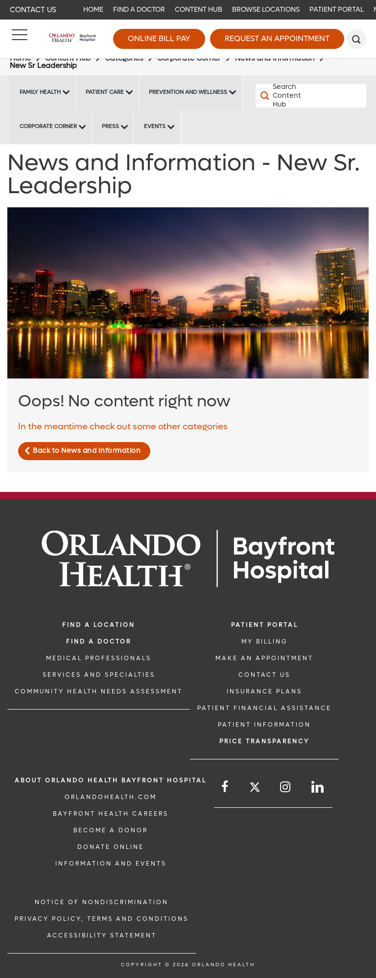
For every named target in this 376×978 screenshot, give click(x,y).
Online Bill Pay (159, 38)
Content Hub (198, 9)
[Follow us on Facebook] (225, 787)
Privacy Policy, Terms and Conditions (101, 919)
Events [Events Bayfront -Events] (154, 126)
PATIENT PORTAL (264, 625)
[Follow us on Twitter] (254, 788)
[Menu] (19, 39)
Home (93, 9)
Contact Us (33, 10)
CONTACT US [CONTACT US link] (264, 675)
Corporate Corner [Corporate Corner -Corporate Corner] (48, 126)
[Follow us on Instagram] (286, 787)
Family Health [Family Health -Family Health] (40, 92)
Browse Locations (266, 9)
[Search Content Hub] (283, 96)
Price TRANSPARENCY (264, 741)
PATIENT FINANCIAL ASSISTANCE (264, 708)
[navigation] (188, 10)
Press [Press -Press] (110, 126)
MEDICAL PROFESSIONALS (98, 658)
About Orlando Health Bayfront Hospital (111, 780)
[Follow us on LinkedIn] (318, 787)
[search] (356, 39)
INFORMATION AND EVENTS (110, 863)
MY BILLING (264, 641)
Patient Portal (336, 9)
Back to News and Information (87, 450)
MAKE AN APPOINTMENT (264, 658)
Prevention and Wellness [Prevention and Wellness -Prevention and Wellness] (188, 92)
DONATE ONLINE (110, 847)
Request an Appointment (277, 38)
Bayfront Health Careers (110, 814)
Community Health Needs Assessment (99, 691)
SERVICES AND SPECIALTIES (99, 675)
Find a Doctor (139, 9)
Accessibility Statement (102, 935)
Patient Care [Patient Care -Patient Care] (105, 92)
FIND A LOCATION (98, 625)
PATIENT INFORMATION (264, 725)
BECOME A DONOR (110, 830)
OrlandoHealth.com (111, 797)
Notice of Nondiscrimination (101, 902)
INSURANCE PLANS (264, 691)
